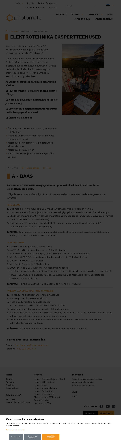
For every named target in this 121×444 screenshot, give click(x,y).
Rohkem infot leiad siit (15, 430)
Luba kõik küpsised (50, 437)
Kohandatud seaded (32, 437)
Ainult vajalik (16, 437)
